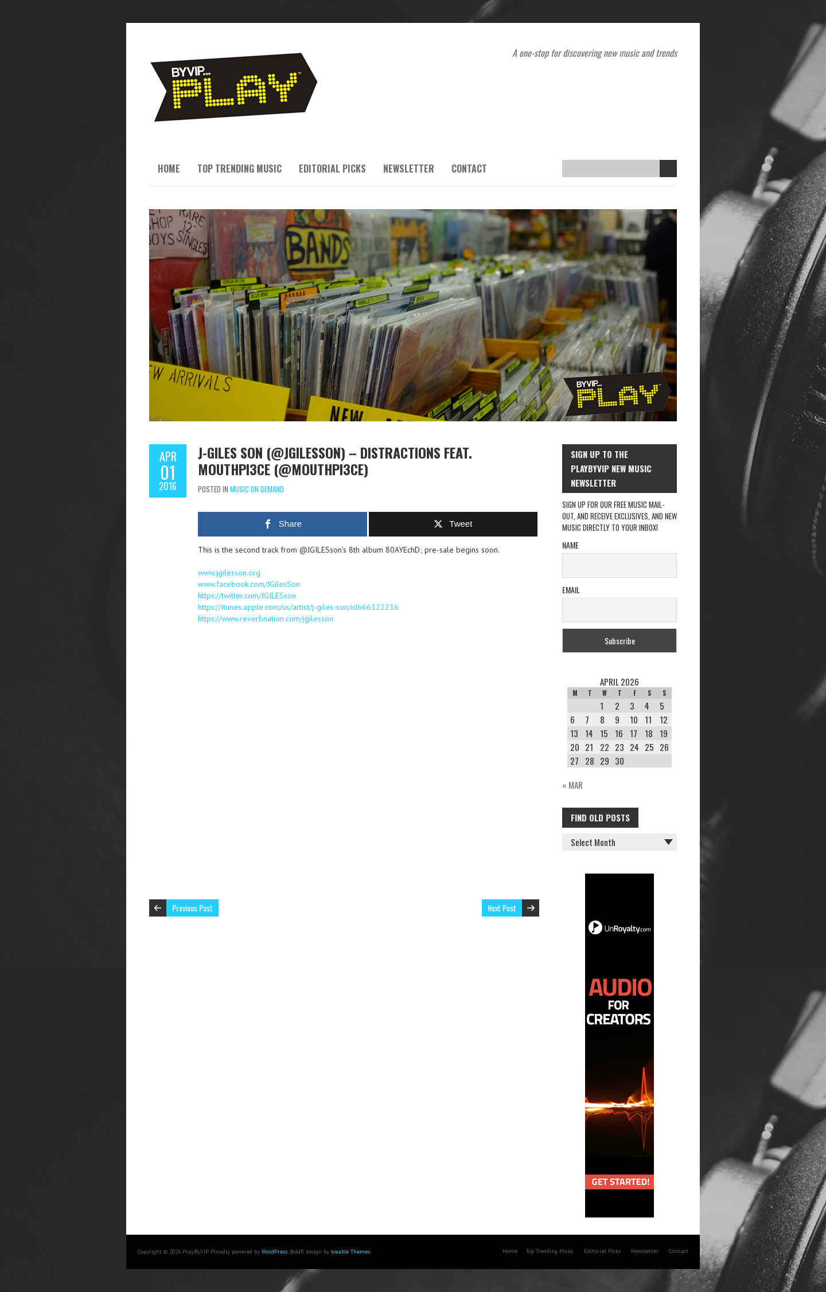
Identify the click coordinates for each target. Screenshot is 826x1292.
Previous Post (192, 908)
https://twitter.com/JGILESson (247, 595)
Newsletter (408, 168)
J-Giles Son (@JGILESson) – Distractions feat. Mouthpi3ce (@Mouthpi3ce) (335, 460)
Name (570, 545)
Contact (469, 168)
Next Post (502, 908)
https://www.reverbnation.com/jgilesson (265, 618)
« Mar (572, 784)
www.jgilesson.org (229, 572)
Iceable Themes (350, 1251)
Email (571, 590)
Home (169, 168)
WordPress (274, 1251)
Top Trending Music (239, 168)
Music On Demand (257, 489)
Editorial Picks (332, 168)
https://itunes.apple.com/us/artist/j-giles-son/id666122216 (298, 607)
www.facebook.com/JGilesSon (249, 584)
